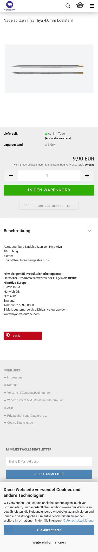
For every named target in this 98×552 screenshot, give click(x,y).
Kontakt (12, 385)
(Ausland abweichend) (58, 138)
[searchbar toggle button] (68, 6)
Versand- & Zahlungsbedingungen (29, 392)
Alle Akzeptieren (49, 530)
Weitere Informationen (49, 542)
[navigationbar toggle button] (92, 6)
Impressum (14, 377)
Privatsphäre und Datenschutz (27, 415)
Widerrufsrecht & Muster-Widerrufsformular (35, 400)
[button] (11, 175)
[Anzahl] (49, 175)
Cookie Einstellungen (20, 422)
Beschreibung (17, 230)
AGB (10, 408)
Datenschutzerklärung (78, 520)
